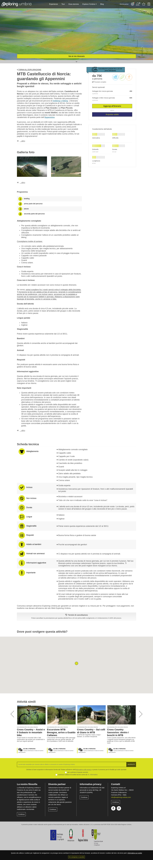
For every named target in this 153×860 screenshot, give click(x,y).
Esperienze (53, 4)
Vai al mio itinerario (76, 56)
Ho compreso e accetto (76, 857)
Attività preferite (143, 4)
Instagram (119, 808)
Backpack (149, 4)
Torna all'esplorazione (29, 70)
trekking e (60, 101)
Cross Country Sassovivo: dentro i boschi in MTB (118, 732)
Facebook (113, 808)
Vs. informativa (93, 774)
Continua (21, 814)
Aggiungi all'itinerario (112, 106)
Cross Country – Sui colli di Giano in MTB (91, 731)
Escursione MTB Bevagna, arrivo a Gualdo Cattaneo (61, 732)
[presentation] (12, 714)
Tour (63, 4)
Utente (138, 4)
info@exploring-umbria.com (121, 797)
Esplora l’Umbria (89, 4)
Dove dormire (73, 4)
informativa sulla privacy (84, 769)
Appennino (50, 117)
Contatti (115, 784)
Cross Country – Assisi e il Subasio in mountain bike (31, 732)
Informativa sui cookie (134, 853)
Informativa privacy (90, 784)
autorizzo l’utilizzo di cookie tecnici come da (78, 774)
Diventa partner (124, 4)
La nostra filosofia (27, 784)
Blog (102, 4)
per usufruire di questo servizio (78, 772)
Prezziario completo (99, 82)
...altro (22, 141)
